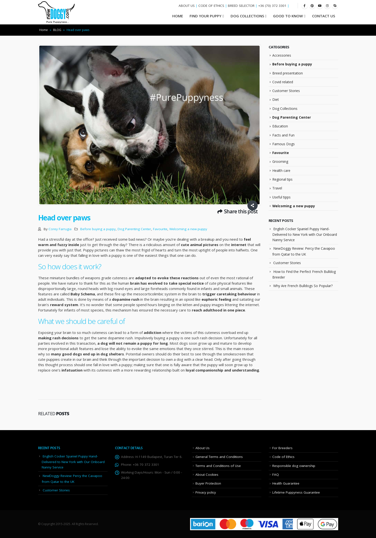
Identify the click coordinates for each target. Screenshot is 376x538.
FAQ (275, 474)
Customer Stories (286, 90)
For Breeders (282, 448)
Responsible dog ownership (293, 466)
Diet (275, 99)
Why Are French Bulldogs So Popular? (303, 285)
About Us (202, 448)
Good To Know (288, 15)
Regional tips (282, 179)
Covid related (282, 82)
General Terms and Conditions (219, 457)
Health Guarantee (285, 483)
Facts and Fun (283, 135)
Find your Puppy (205, 15)
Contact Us (323, 15)
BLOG (57, 30)
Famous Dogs (283, 144)
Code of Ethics (283, 457)
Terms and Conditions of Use (218, 466)
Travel (277, 188)
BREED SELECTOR (241, 5)
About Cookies (206, 474)
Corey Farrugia (60, 229)
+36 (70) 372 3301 (272, 5)
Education (280, 126)
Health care (281, 170)
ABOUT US (187, 5)
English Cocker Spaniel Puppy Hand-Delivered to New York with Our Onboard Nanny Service (304, 234)
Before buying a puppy (98, 229)
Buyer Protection (208, 483)
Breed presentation (287, 73)
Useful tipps (281, 197)
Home (43, 30)
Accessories (281, 55)
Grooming (280, 161)
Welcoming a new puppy (188, 229)
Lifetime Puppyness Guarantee (296, 492)
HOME (177, 15)
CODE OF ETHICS (211, 5)
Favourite (160, 229)
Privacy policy (205, 492)
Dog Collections (247, 15)
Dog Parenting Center (134, 229)
